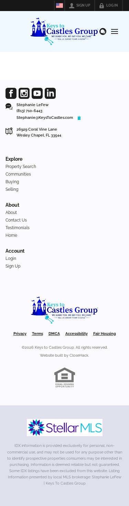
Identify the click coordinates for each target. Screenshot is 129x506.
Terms (37, 333)
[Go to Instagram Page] (24, 93)
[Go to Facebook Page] (11, 93)
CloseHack (78, 355)
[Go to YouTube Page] (37, 93)
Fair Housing (104, 333)
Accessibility (76, 333)
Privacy (19, 333)
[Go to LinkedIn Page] (50, 93)
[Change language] (59, 5)
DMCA (54, 333)
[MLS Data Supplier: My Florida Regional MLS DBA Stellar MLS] (64, 427)
